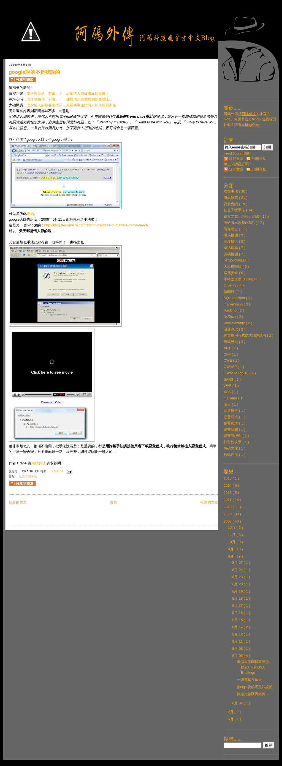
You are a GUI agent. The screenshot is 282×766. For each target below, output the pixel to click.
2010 (228, 507)
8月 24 (238, 570)
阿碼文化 (231, 448)
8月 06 (238, 656)
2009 (228, 514)
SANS (229, 379)
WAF (228, 385)
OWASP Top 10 (237, 373)
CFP (228, 354)
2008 (228, 521)
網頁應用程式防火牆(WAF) (245, 335)
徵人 (228, 404)
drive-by (230, 285)
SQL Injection (235, 298)
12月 (232, 528)
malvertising (234, 304)
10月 (232, 542)
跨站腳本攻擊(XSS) (240, 223)
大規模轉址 (233, 266)
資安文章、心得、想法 (242, 216)
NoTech (230, 317)
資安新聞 (231, 429)
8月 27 (238, 563)
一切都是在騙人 (249, 680)
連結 (30, 214)
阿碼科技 (38, 463)
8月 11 (238, 641)
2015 (228, 478)
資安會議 (231, 204)
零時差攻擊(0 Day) (239, 279)
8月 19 (238, 591)
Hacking (231, 310)
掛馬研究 (231, 198)
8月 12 (238, 634)
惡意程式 (231, 417)
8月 (231, 556)
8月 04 (238, 703)
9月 (231, 549)
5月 (231, 719)
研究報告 (231, 229)
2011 (228, 500)
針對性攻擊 (233, 442)
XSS (228, 392)
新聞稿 (229, 291)
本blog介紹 (250, 125)
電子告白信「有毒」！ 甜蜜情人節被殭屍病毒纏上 (68, 93)
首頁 (113, 502)
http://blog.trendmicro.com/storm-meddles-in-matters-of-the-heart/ (96, 225)
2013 (228, 493)
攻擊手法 (231, 191)
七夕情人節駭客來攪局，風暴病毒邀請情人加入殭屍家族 (71, 105)
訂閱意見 (256, 158)
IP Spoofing (233, 260)
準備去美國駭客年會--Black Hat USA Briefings (254, 667)
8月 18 (238, 598)
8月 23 (238, 577)
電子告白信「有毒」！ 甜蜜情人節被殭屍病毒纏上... (69, 99)
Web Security (235, 323)
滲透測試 (231, 329)
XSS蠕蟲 (231, 248)
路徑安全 (231, 273)
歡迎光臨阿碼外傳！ (253, 694)
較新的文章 (18, 502)
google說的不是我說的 (34, 72)
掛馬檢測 (231, 235)
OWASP (231, 367)
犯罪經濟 (231, 423)
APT (228, 348)
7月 (231, 712)
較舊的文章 (209, 502)
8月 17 (238, 605)
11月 (232, 535)
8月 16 (238, 613)
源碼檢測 (231, 254)
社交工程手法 (28, 476)
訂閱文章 (233, 158)
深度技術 (231, 241)
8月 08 (238, 648)
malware (231, 398)
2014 (228, 485)
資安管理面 (233, 436)
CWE (228, 360)
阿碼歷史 (231, 342)
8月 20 (238, 584)
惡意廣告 (231, 410)
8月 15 (238, 620)
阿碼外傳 (231, 114)
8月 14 (238, 627)
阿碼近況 (231, 455)
